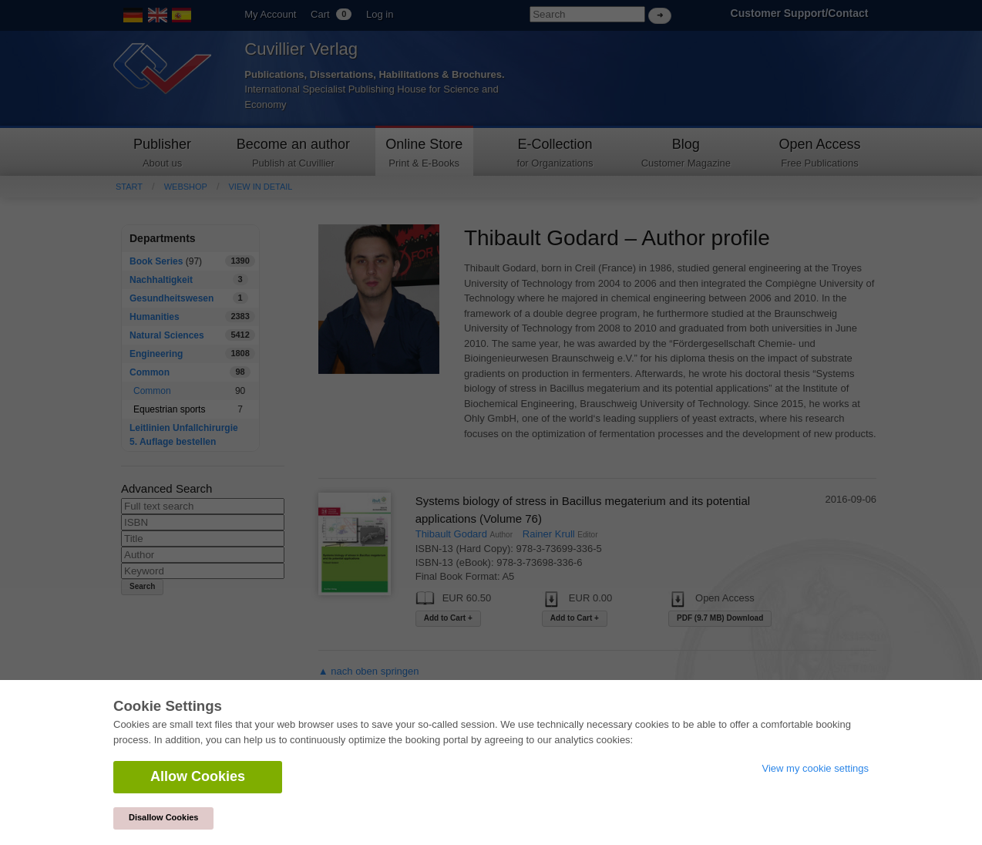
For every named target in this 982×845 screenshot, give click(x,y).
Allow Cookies (197, 776)
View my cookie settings (815, 768)
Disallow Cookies (163, 817)
